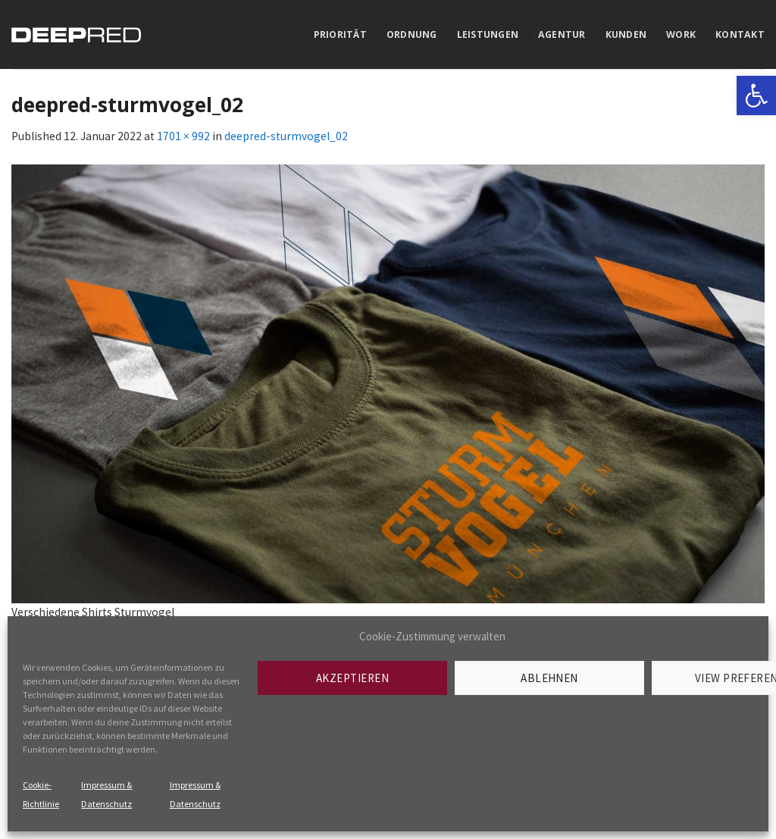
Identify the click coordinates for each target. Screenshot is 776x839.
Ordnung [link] (411, 34)
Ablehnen (549, 678)
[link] (756, 95)
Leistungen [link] (487, 34)
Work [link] (681, 34)
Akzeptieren (352, 678)
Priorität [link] (340, 34)
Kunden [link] (626, 34)
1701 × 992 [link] (183, 136)
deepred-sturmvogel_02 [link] (286, 136)
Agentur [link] (562, 34)
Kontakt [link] (740, 34)
